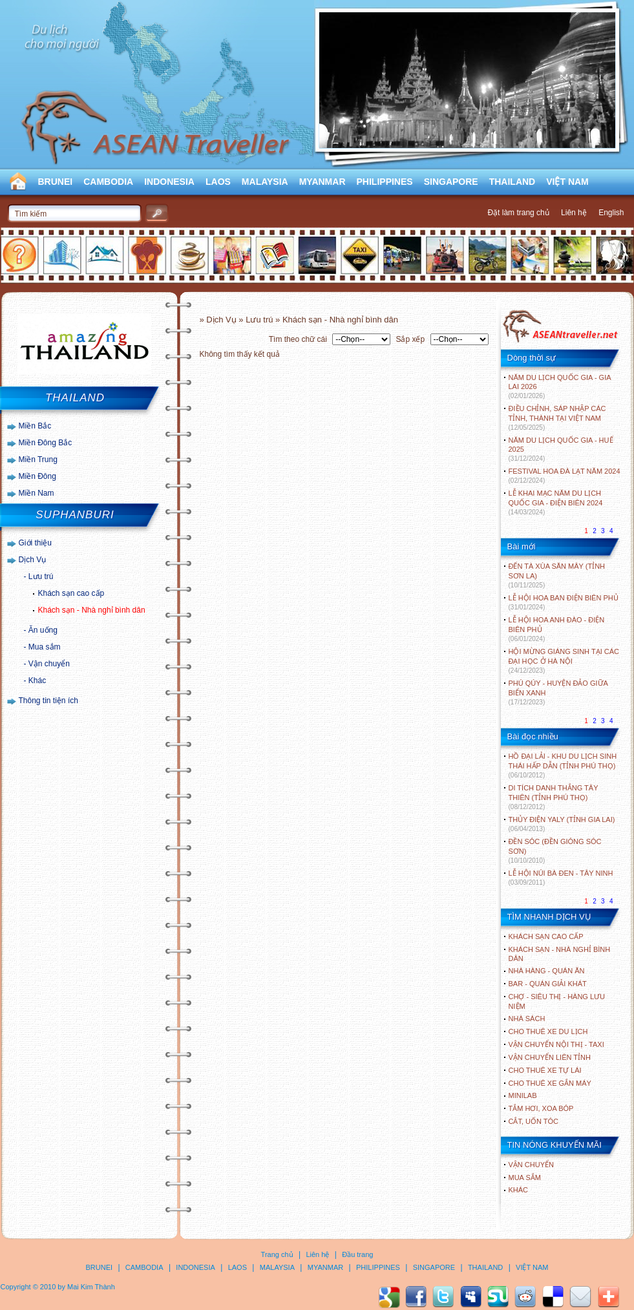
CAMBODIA (108, 181)
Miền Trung (38, 459)
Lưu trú (41, 576)
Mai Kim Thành (91, 1287)
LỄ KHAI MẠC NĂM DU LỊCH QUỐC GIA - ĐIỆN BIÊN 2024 (556, 502)
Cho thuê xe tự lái (545, 1070)
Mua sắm (44, 646)
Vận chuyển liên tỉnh (550, 1057)
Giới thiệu (35, 542)
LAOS (218, 181)
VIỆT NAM (567, 181)
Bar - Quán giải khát (548, 984)
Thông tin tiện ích (48, 700)
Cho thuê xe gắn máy (550, 1083)
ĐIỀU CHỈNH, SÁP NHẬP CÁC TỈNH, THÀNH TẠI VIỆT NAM (557, 418)
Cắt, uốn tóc (534, 1121)
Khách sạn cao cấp (71, 593)
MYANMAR (322, 181)
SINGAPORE (451, 181)
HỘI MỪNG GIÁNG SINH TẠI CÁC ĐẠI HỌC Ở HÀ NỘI (564, 661)
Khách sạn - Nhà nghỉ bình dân (91, 610)
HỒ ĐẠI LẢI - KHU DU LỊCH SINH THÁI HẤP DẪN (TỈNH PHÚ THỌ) (563, 765)
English (611, 212)
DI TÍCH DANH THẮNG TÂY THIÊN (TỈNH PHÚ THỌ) (553, 797)
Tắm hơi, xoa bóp (541, 1108)
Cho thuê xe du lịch (548, 1031)
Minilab (523, 1095)
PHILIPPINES (385, 181)
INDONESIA (169, 181)
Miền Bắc (35, 425)
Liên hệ (574, 212)
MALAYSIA (265, 181)
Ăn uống (43, 630)
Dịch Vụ (33, 559)
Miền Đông (37, 476)
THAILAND (512, 181)
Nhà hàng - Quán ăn (547, 971)
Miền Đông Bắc (45, 442)
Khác (37, 680)
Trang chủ (277, 1254)
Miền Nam (36, 493)
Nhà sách (527, 1018)
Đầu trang (357, 1254)
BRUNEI (55, 181)
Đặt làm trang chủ (518, 212)
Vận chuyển (49, 663)
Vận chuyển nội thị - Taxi (556, 1044)
